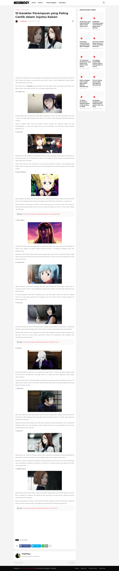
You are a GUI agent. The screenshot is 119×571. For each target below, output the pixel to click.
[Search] (103, 2)
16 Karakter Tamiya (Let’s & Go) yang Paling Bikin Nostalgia (85, 44)
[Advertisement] (44, 63)
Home (34, 2)
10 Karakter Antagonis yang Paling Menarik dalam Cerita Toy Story (98, 103)
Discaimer (102, 568)
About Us (83, 568)
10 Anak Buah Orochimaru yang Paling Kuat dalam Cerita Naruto (85, 63)
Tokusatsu (62, 2)
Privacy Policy (93, 568)
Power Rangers (51, 2)
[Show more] (50, 545)
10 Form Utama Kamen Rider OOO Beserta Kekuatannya (97, 82)
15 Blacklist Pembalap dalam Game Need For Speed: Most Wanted (98, 25)
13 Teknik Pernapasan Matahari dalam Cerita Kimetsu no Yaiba (85, 103)
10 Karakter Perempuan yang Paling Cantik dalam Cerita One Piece (40, 508)
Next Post (72, 563)
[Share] (72, 21)
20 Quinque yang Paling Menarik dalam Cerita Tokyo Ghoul (85, 24)
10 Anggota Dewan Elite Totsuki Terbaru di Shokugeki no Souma (98, 63)
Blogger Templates (50, 568)
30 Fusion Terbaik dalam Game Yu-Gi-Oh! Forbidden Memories (98, 44)
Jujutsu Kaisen (24, 10)
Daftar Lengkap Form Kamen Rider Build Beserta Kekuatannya (85, 83)
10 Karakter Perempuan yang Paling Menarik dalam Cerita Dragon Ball (41, 214)
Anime (40, 2)
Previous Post (19, 563)
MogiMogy (26, 554)
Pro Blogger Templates (28, 568)
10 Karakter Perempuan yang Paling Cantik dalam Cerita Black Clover (41, 342)
